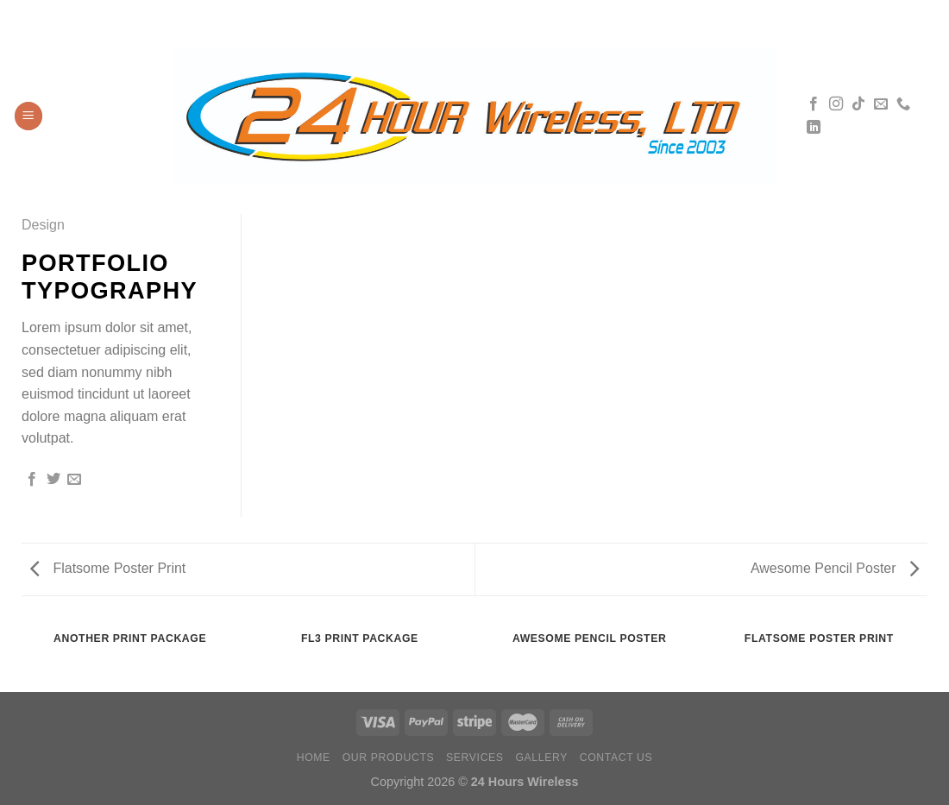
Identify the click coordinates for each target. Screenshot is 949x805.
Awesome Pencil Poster (835, 568)
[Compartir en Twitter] (53, 479)
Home (313, 758)
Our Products (389, 758)
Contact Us (616, 758)
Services (475, 758)
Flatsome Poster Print (107, 568)
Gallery (541, 758)
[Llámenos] (903, 104)
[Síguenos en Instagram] (836, 104)
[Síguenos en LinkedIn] (813, 127)
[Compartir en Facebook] (32, 479)
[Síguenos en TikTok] (858, 104)
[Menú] (28, 116)
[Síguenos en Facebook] (813, 104)
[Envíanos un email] (881, 104)
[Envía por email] (74, 479)
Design (43, 224)
